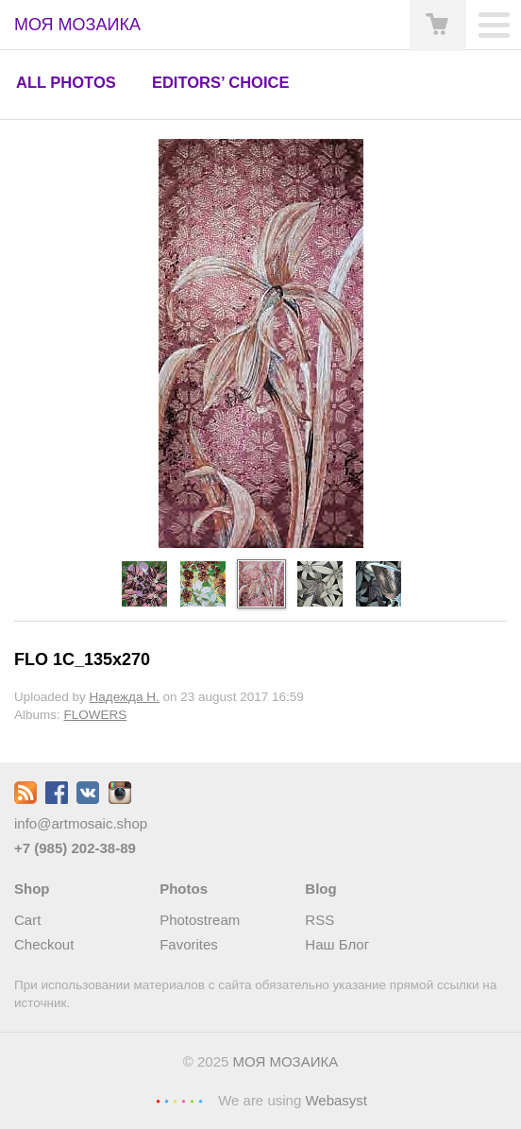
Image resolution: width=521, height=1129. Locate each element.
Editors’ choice (220, 82)
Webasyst (336, 1100)
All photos (66, 82)
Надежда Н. (125, 697)
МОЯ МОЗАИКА (286, 1061)
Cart (27, 920)
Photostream (200, 920)
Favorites (189, 944)
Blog (320, 889)
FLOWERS (95, 715)
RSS (319, 920)
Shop (32, 889)
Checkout (44, 944)
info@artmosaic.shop (80, 823)
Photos (184, 889)
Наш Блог (337, 944)
